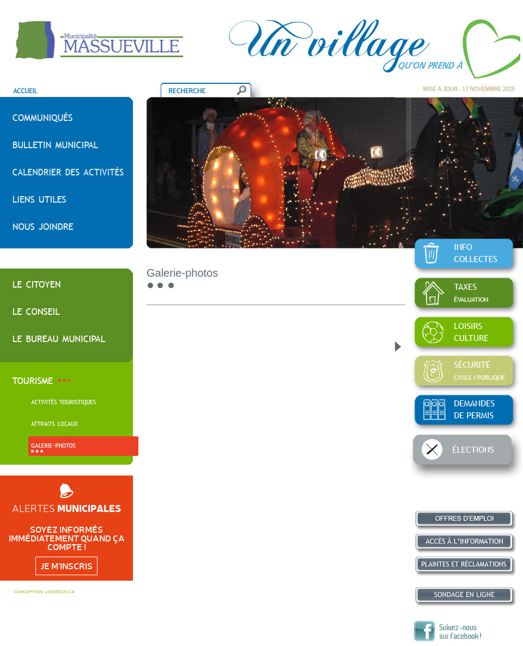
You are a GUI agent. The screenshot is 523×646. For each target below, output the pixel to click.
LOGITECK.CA (60, 591)
